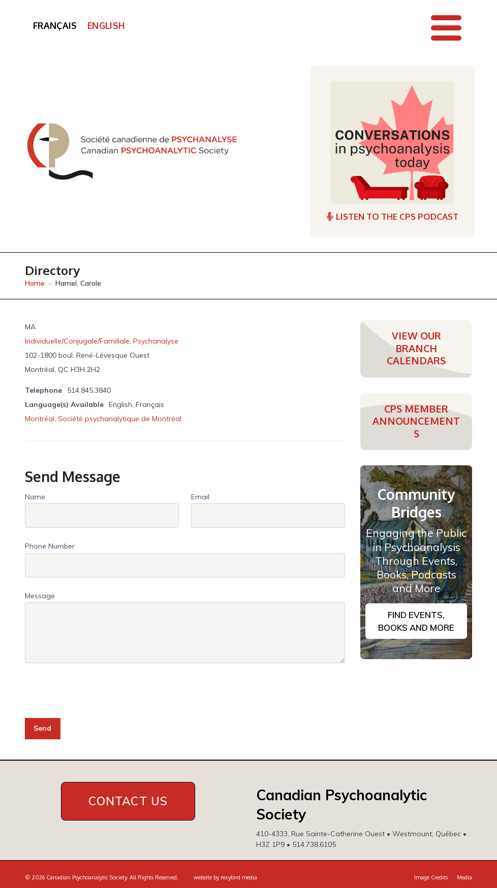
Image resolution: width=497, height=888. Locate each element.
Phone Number (50, 546)
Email (200, 496)
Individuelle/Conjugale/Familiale (77, 341)
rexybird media (239, 877)
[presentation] (102, 686)
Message (40, 595)
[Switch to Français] (55, 25)
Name (35, 496)
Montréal (39, 418)
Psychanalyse (155, 341)
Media (464, 877)
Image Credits (431, 877)
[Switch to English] (106, 25)
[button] (446, 28)
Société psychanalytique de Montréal (119, 418)
